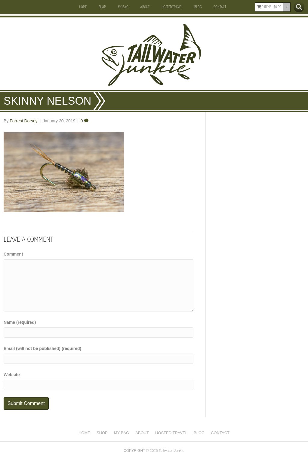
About (144, 7)
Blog (198, 7)
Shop (102, 7)
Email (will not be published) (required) (42, 348)
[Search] (299, 7)
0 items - (269, 7)
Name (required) (20, 322)
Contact (220, 7)
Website (12, 374)
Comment (13, 254)
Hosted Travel (172, 7)
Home (83, 7)
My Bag (123, 7)
